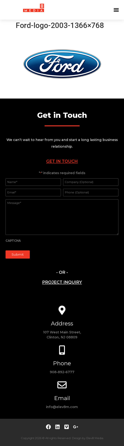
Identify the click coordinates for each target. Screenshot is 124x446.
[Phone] (62, 350)
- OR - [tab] (62, 272)
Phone (62, 363)
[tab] (62, 161)
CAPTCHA (13, 240)
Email (62, 398)
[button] (116, 10)
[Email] (62, 385)
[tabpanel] (62, 217)
